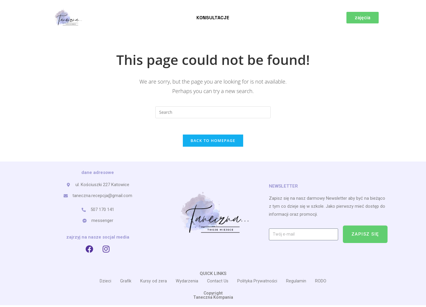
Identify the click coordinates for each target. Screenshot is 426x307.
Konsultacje (212, 18)
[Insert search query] (213, 112)
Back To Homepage (213, 142)
